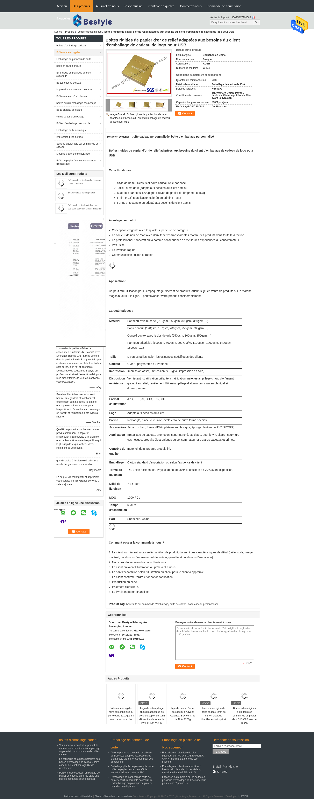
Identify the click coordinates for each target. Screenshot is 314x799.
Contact (187, 113)
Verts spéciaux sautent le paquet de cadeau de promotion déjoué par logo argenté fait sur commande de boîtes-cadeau (79, 750)
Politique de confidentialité (78, 796)
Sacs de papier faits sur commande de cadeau (77, 145)
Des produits (81, 6)
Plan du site (230, 766)
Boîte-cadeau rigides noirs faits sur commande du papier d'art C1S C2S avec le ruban (244, 715)
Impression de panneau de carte (74, 89)
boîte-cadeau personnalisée (203, 604)
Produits (69, 31)
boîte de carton (178, 604)
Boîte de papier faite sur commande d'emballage (75, 162)
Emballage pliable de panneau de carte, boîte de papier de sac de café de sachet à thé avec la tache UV (132, 769)
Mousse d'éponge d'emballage (73, 153)
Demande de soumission (224, 6)
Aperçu (58, 31)
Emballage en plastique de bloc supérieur (73, 74)
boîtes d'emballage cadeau (71, 45)
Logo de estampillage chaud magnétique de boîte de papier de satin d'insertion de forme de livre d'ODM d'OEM (152, 715)
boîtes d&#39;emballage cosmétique (76, 103)
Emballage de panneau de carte (73, 59)
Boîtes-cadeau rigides (89, 31)
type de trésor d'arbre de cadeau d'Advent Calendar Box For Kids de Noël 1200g (182, 714)
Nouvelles (64, 18)
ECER (244, 796)
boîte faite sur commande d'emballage (147, 604)
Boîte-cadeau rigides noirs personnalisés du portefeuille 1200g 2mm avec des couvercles (121, 714)
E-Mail (217, 766)
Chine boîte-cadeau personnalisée (113, 796)
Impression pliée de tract (69, 137)
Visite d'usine (133, 6)
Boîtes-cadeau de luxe (68, 82)
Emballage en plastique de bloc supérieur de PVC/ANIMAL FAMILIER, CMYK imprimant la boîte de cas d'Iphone (183, 757)
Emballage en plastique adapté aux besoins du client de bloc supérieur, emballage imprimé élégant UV (181, 769)
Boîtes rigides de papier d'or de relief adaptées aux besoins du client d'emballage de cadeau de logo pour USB (140, 118)
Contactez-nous (191, 6)
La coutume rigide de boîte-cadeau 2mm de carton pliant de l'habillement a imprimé (213, 714)
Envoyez (221, 751)
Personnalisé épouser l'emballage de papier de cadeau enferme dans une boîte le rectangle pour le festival (79, 775)
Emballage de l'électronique (71, 130)
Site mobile (220, 771)
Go (256, 22)
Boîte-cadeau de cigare (69, 109)
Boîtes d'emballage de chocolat (73, 123)
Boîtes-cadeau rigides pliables (81, 193)
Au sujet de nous (107, 6)
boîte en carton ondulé (68, 65)
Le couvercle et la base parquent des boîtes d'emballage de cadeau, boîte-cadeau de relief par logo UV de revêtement (79, 764)
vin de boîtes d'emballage (70, 116)
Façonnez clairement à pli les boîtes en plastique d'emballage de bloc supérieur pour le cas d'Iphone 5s (184, 780)
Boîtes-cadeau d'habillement (71, 96)
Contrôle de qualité (161, 6)
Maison (62, 6)
